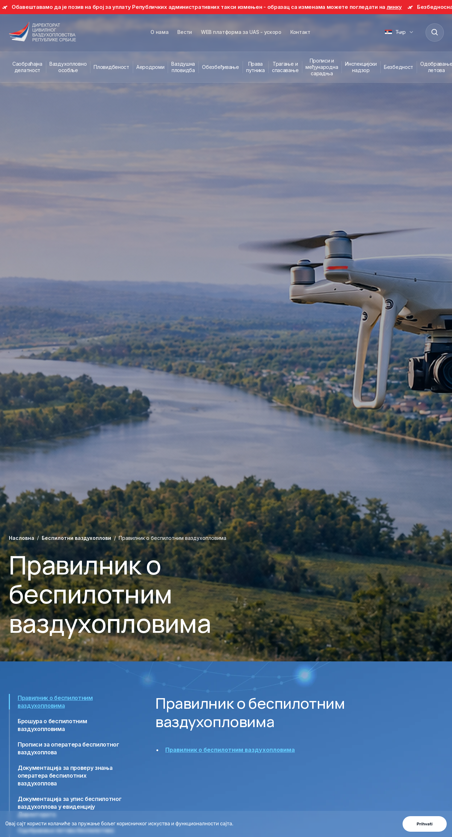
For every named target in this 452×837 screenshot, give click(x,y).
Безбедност (398, 67)
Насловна (21, 538)
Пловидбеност (111, 67)
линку (394, 7)
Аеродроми (150, 67)
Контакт (300, 32)
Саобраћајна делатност (27, 67)
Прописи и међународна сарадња (321, 67)
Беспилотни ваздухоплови (76, 538)
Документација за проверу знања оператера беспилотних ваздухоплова (65, 775)
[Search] (434, 32)
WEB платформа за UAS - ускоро (241, 32)
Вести (184, 32)
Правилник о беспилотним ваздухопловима (55, 701)
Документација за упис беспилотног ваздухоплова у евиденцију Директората (69, 806)
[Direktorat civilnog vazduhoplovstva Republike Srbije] (42, 32)
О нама (159, 32)
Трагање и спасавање (285, 67)
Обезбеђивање (220, 67)
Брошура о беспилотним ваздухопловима (52, 725)
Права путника (255, 67)
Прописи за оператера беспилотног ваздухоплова (68, 748)
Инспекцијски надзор (361, 67)
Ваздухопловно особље (68, 67)
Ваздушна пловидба (183, 67)
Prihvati (425, 823)
